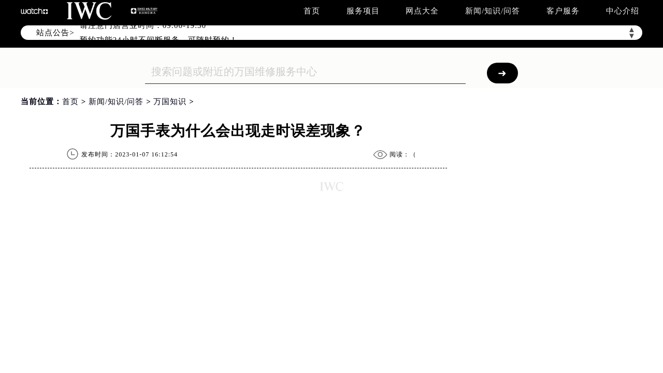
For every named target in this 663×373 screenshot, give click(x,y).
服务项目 (363, 11)
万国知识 (169, 101)
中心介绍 (622, 11)
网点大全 (422, 11)
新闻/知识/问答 (492, 11)
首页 (312, 11)
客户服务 (563, 11)
